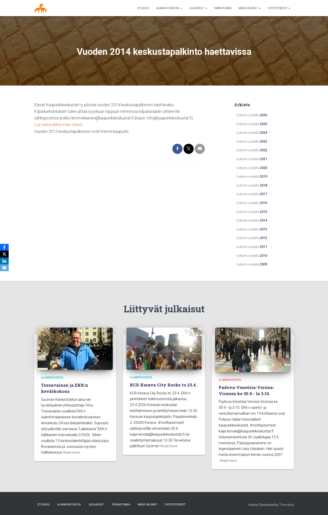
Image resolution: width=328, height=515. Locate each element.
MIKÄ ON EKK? (249, 8)
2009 (263, 264)
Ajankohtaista (52, 377)
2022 (263, 150)
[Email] (4, 267)
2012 (263, 238)
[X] (4, 254)
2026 (263, 115)
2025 (263, 124)
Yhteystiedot (279, 8)
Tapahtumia (223, 8)
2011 (263, 247)
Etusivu (143, 8)
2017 (263, 194)
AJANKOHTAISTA (169, 8)
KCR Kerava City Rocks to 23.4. (164, 385)
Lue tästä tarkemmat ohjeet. (58, 124)
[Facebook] (4, 247)
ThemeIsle (286, 505)
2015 (263, 212)
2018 (263, 185)
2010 (263, 256)
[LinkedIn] (4, 261)
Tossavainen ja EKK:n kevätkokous (65, 388)
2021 (263, 159)
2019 (263, 176)
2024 (263, 132)
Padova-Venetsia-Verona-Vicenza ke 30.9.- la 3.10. (247, 390)
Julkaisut (198, 8)
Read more (72, 452)
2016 (263, 203)
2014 (263, 220)
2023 (263, 141)
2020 (263, 168)
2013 (263, 229)
